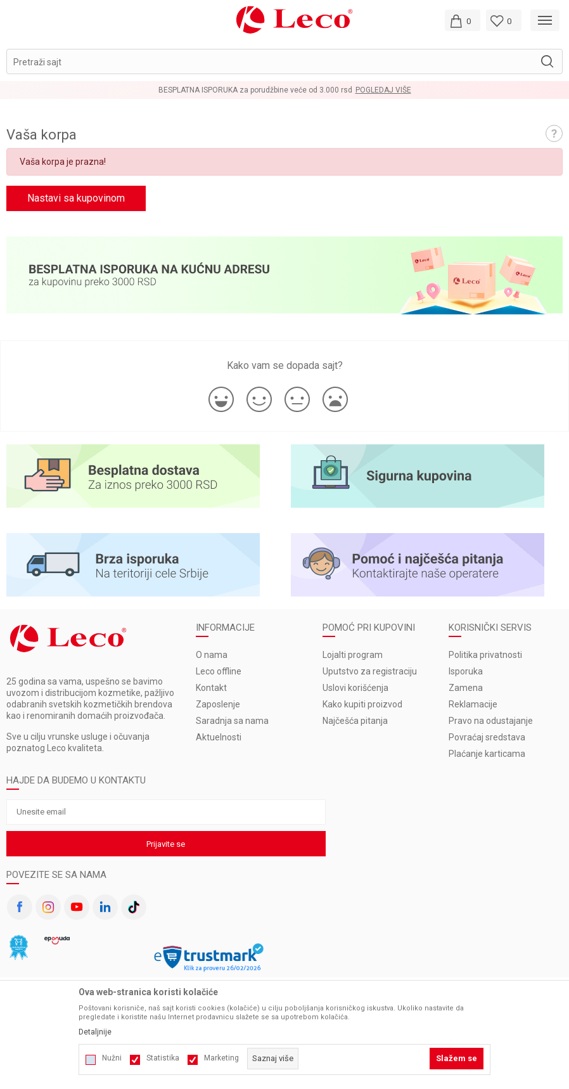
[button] (284, 61)
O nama (211, 655)
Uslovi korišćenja (355, 688)
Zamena (466, 688)
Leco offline (218, 671)
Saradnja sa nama (232, 721)
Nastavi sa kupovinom (76, 198)
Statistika (162, 1058)
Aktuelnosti (218, 737)
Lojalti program (353, 655)
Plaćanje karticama (487, 754)
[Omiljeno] (503, 20)
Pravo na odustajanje (491, 721)
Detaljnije (95, 1032)
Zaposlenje (218, 704)
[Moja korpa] (462, 20)
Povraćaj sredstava (487, 737)
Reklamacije (473, 704)
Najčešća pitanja (355, 721)
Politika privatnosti (485, 655)
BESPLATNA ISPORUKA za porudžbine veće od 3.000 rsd (255, 90)
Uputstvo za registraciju (370, 671)
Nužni (112, 1058)
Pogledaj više (383, 90)
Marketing (221, 1058)
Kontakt (211, 688)
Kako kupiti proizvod (362, 704)
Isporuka (466, 671)
